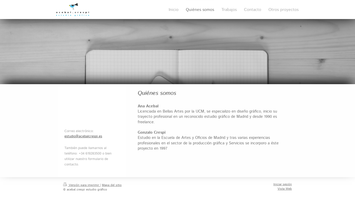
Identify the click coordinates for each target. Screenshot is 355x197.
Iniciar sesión (282, 184)
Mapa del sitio (112, 185)
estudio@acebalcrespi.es (83, 136)
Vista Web (285, 189)
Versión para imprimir (81, 185)
